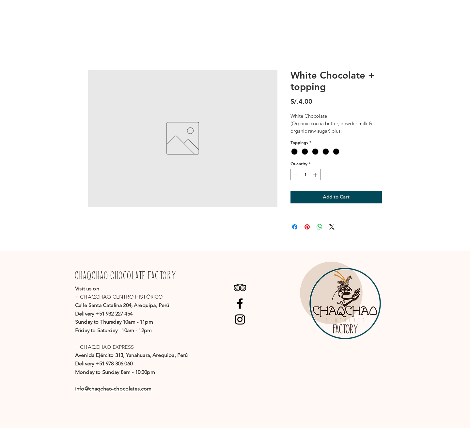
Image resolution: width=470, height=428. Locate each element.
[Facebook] (240, 303)
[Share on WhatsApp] (319, 227)
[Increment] (316, 174)
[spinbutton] (305, 174)
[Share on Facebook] (295, 227)
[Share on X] (332, 227)
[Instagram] (240, 319)
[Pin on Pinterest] (307, 227)
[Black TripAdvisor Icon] (240, 287)
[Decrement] (295, 174)
